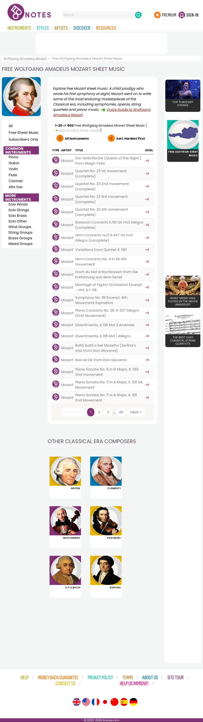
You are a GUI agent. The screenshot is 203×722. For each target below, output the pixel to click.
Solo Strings (18, 209)
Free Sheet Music (24, 132)
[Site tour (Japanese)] (105, 702)
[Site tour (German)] (133, 702)
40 (121, 412)
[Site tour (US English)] (86, 702)
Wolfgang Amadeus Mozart (25, 58)
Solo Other (17, 221)
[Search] (138, 15)
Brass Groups (20, 238)
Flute (13, 174)
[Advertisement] (101, 43)
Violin (13, 169)
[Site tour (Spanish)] (124, 702)
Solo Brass (17, 215)
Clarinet (16, 180)
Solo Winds (18, 204)
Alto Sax (16, 186)
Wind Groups (19, 226)
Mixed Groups (20, 243)
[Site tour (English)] (76, 702)
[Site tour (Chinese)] (114, 702)
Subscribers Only (23, 139)
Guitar (14, 163)
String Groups (20, 232)
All (11, 125)
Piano (13, 157)
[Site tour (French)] (95, 702)
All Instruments (77, 138)
